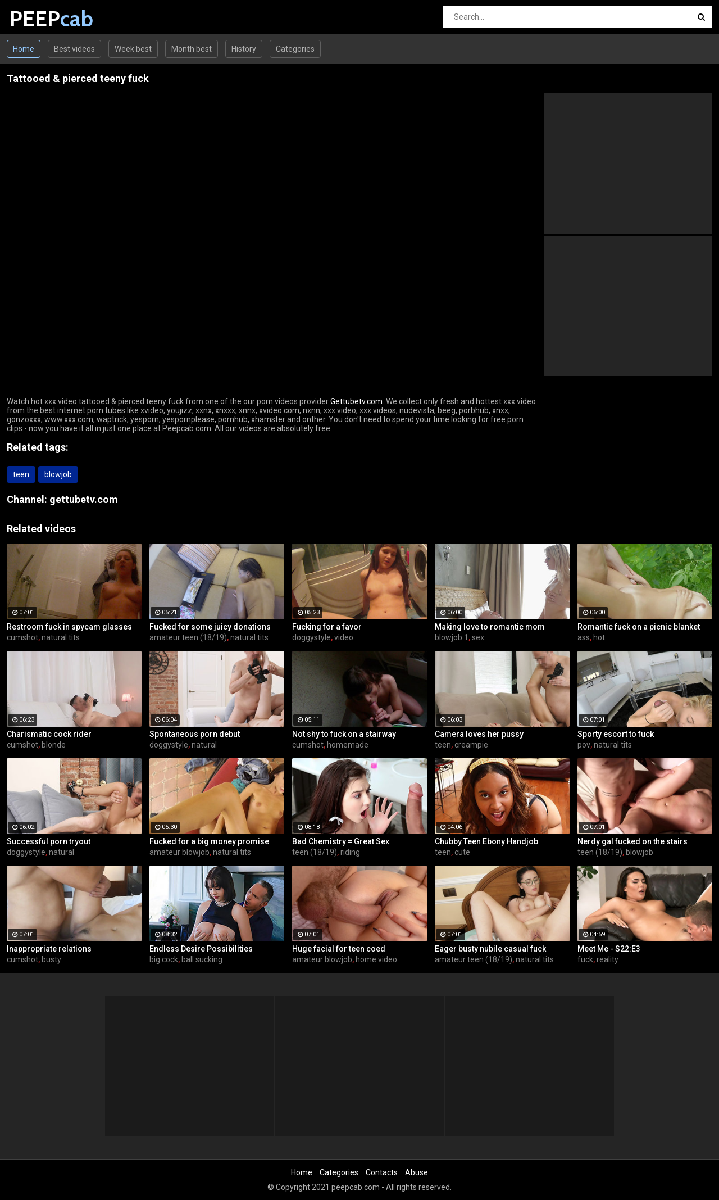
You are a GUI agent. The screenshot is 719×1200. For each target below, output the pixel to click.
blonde (54, 744)
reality (607, 959)
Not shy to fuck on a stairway (344, 734)
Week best (133, 48)
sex (478, 637)
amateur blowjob (179, 852)
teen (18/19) (314, 852)
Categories (295, 48)
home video (376, 959)
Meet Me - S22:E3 (608, 948)
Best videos (74, 48)
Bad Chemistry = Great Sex (340, 841)
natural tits (61, 637)
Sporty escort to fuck (615, 734)
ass (583, 637)
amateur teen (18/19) (188, 637)
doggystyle (311, 637)
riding (350, 852)
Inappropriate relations (49, 948)
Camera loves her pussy (479, 734)
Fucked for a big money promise (209, 841)
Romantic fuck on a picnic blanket (638, 626)
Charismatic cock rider (49, 734)
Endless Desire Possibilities (201, 948)
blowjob (58, 474)
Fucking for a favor (327, 626)
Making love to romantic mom (490, 626)
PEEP (39, 19)
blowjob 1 (451, 637)
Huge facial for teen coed (338, 948)
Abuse (416, 1172)
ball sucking (201, 959)
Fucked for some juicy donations (210, 626)
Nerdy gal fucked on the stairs (632, 841)
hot (599, 637)
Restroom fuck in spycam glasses (69, 626)
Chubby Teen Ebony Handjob (486, 841)
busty (51, 959)
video (343, 637)
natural (204, 744)
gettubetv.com (83, 499)
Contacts (382, 1172)
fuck (585, 959)
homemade (347, 744)
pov (583, 744)
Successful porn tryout (48, 841)
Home (23, 48)
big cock (163, 959)
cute (462, 852)
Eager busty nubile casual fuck (490, 948)
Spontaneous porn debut (194, 734)
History (243, 48)
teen (21, 474)
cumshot (22, 637)
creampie (471, 744)
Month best (191, 48)
